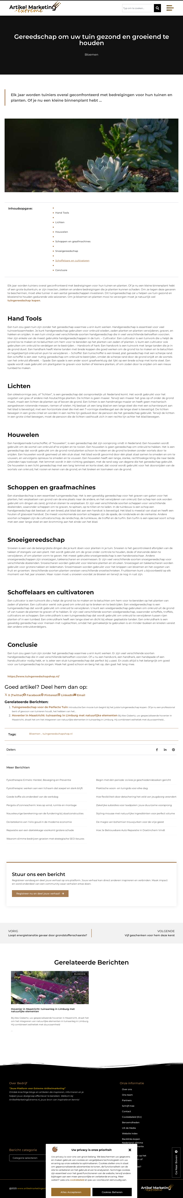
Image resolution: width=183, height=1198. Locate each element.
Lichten (59, 222)
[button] (130, 1150)
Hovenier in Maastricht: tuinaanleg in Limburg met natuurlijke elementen (64, 715)
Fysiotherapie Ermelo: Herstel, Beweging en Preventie (38, 779)
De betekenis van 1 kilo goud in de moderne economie (39, 821)
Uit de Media (129, 1128)
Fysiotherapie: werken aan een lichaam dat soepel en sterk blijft (44, 788)
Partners (127, 1100)
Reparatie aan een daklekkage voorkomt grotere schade (40, 830)
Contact (126, 1111)
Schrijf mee (128, 1105)
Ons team (127, 1094)
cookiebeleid (77, 1179)
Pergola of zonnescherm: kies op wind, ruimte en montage (41, 805)
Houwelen (61, 231)
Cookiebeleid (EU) (132, 1117)
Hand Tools (62, 212)
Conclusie (61, 270)
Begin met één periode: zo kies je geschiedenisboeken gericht (133, 779)
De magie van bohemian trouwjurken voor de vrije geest (130, 821)
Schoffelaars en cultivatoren (72, 260)
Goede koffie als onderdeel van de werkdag (32, 796)
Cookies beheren (112, 1192)
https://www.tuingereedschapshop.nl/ (33, 676)
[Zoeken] (157, 8)
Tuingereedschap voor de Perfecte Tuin (40, 707)
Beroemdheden (130, 1122)
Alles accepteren (71, 1192)
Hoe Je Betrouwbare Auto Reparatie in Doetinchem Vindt (130, 830)
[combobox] (138, 8)
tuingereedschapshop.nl (58, 733)
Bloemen (91, 54)
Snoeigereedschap (66, 250)
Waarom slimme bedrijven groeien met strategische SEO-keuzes (45, 838)
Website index (130, 1133)
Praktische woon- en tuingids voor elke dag (122, 788)
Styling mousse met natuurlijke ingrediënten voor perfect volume (135, 813)
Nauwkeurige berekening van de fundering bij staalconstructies (44, 813)
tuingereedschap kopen (24, 300)
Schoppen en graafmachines (73, 241)
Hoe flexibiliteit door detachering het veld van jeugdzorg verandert (136, 796)
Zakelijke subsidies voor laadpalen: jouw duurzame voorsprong (134, 805)
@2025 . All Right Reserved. (42, 1188)
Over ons (127, 1089)
